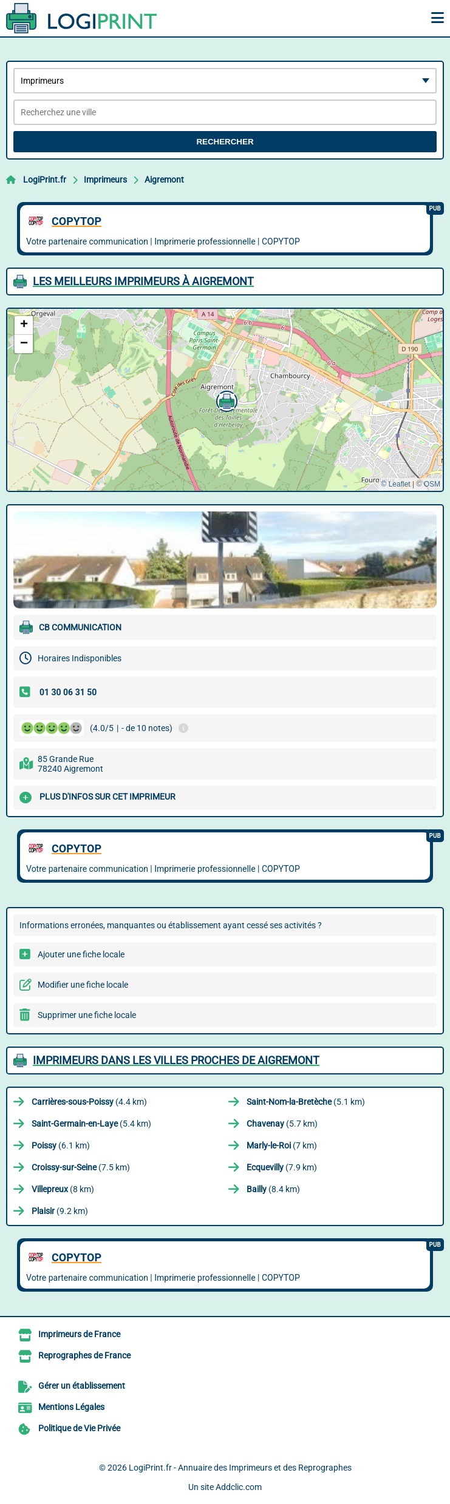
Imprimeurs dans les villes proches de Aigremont (176, 1060)
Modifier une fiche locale (83, 985)
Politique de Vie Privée (79, 1428)
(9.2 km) (60, 1211)
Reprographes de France (84, 1355)
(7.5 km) (81, 1167)
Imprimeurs (105, 179)
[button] (225, 400)
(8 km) (63, 1189)
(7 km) (282, 1145)
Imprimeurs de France (79, 1334)
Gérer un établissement (81, 1386)
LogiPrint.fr (44, 179)
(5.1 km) (306, 1102)
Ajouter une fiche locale (81, 954)
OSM (432, 484)
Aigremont (164, 179)
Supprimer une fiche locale (87, 1015)
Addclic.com (239, 1487)
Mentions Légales (71, 1407)
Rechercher (224, 141)
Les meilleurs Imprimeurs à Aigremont (143, 281)
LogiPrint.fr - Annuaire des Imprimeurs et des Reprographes (240, 1467)
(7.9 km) (282, 1167)
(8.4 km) (273, 1189)
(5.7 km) (282, 1123)
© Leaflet (395, 484)
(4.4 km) (89, 1102)
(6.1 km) (61, 1145)
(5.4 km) (91, 1123)
